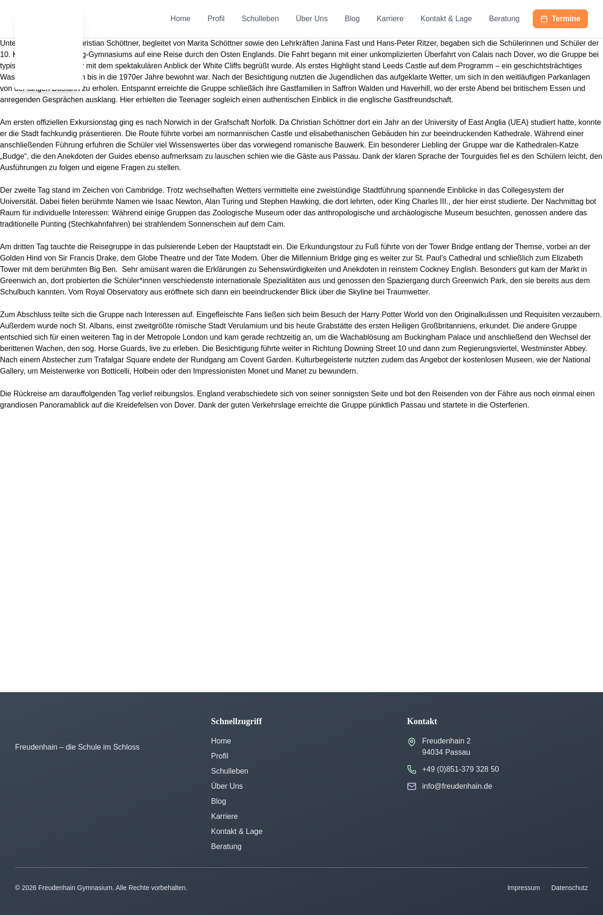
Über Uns (312, 19)
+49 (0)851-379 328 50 (460, 769)
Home (181, 19)
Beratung (504, 19)
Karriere (390, 19)
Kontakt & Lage (446, 19)
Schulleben (260, 19)
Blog (352, 19)
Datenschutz (569, 887)
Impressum (523, 887)
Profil (215, 19)
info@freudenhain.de (457, 786)
